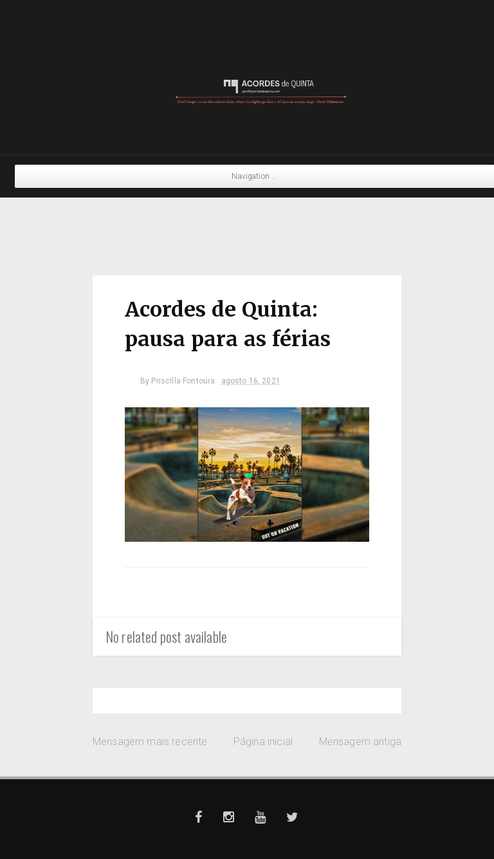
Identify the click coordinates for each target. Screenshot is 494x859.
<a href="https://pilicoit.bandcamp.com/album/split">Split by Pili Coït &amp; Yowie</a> (247, 227)
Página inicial (263, 741)
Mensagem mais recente (150, 741)
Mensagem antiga (360, 741)
